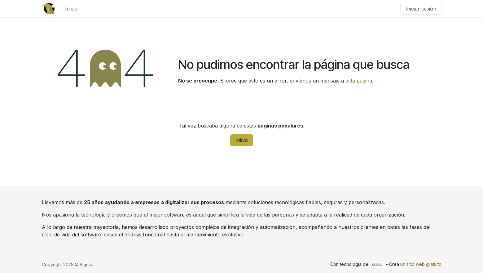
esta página (358, 81)
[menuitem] (71, 8)
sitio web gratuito (423, 264)
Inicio (241, 140)
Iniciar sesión (421, 9)
